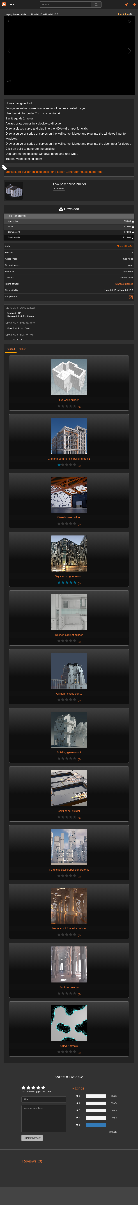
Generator (72, 171)
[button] (12, 4)
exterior (60, 171)
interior (93, 171)
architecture (13, 171)
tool (100, 171)
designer (48, 171)
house (84, 171)
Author (22, 349)
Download (69, 209)
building (37, 171)
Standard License (124, 284)
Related (11, 349)
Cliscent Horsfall (125, 246)
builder (26, 171)
